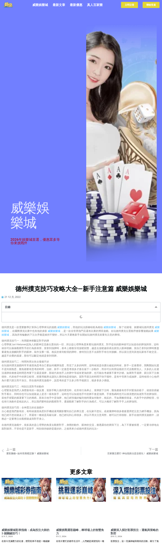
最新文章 (59, 5)
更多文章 (81, 472)
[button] (156, 307)
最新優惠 (76, 5)
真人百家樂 (95, 5)
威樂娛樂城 (40, 5)
